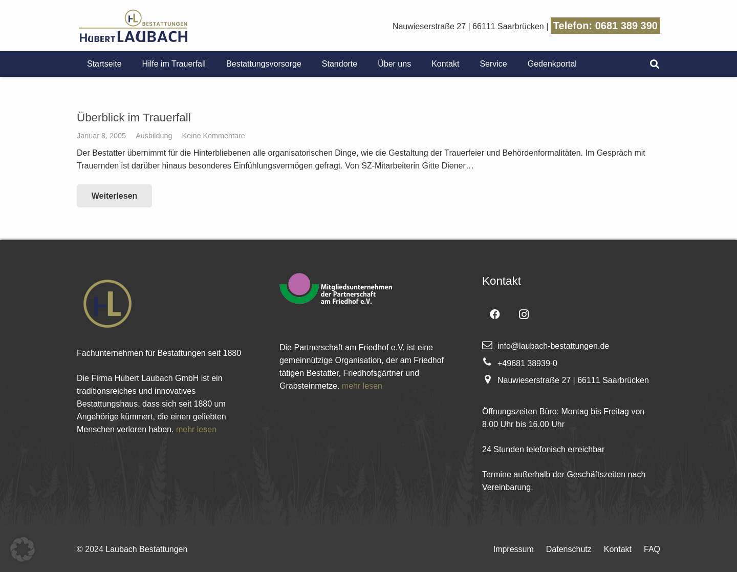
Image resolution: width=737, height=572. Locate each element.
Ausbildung (154, 136)
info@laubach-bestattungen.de (553, 346)
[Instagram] (523, 314)
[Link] (133, 26)
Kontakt (618, 549)
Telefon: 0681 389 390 (605, 25)
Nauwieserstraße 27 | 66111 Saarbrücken (468, 26)
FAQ (652, 549)
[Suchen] (654, 64)
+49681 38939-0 (527, 363)
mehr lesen (196, 429)
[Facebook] (495, 314)
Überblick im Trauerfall (134, 117)
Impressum (513, 549)
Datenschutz (569, 549)
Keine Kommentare (213, 136)
